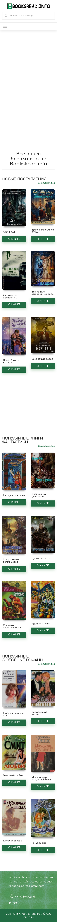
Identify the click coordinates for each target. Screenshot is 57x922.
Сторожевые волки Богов (11, 560)
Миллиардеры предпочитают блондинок (41, 779)
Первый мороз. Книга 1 (12, 361)
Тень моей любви (13, 775)
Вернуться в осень (14, 495)
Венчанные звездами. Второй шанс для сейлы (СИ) (43, 295)
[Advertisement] (28, 63)
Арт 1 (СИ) (9, 232)
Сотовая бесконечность (12, 626)
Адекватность (41, 624)
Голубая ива (39, 843)
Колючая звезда (12, 841)
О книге (14, 239)
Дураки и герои (41, 558)
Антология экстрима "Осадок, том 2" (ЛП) (12, 298)
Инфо (13, 902)
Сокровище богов (42, 359)
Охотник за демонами (39, 495)
